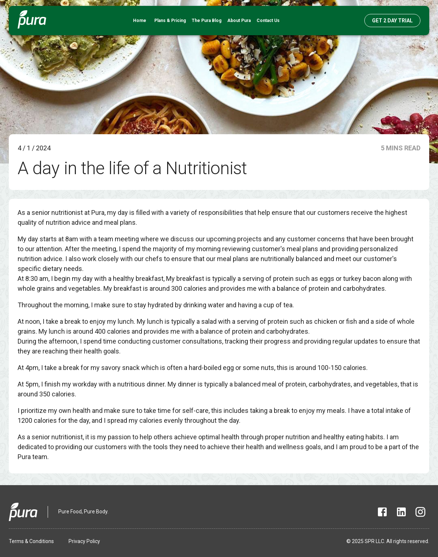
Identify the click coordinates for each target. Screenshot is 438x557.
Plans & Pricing (170, 21)
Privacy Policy (84, 541)
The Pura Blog (206, 21)
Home (139, 21)
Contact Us (268, 21)
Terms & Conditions (31, 541)
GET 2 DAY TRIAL (392, 20)
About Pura (239, 21)
